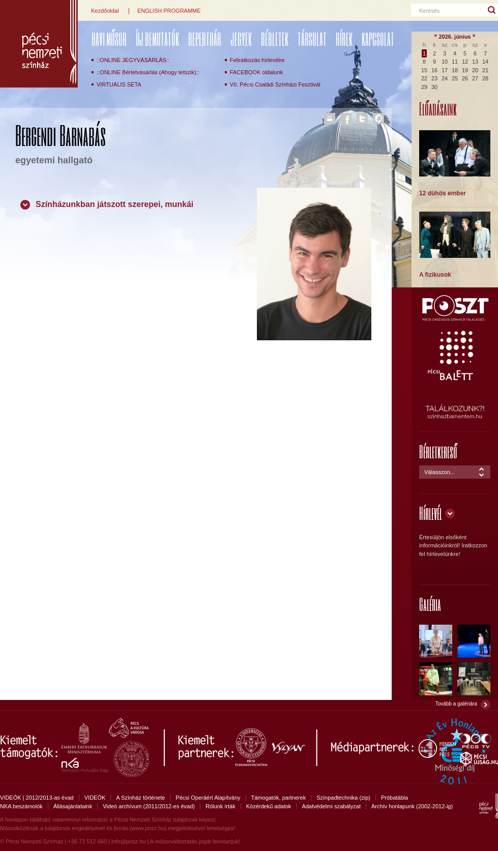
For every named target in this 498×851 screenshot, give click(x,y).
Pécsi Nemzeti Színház (39, 43)
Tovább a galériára (456, 704)
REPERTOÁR (204, 39)
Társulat (312, 39)
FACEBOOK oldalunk (256, 72)
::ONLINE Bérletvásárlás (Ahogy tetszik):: (148, 72)
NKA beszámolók (21, 806)
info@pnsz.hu (128, 841)
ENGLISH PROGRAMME (169, 11)
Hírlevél (430, 513)
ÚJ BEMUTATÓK (157, 39)
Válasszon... (439, 472)
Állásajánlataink (72, 806)
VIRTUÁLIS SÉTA (119, 84)
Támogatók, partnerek (278, 798)
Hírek (344, 39)
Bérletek (274, 39)
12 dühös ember (442, 193)
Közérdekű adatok (268, 806)
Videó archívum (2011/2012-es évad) (149, 806)
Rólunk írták (221, 806)
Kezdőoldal (105, 11)
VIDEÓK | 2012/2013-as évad (37, 798)
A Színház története (140, 798)
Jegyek (241, 39)
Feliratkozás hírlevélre (257, 60)
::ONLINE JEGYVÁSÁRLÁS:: (133, 60)
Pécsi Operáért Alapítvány (207, 798)
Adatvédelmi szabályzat (331, 806)
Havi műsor (109, 39)
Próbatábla (394, 798)
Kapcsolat (378, 39)
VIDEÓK (95, 798)
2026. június (455, 37)
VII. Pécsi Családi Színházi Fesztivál (275, 84)
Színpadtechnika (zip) (343, 798)
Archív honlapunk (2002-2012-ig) (412, 806)
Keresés (429, 11)
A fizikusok (435, 274)
